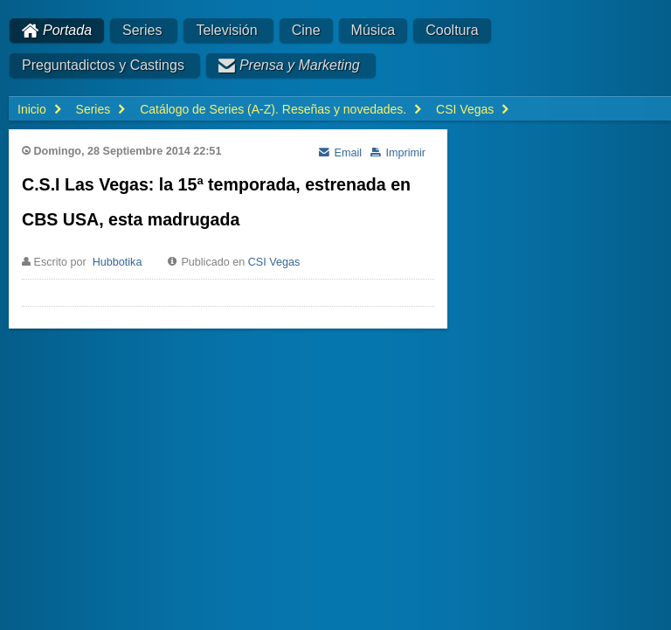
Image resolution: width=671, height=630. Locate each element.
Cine (306, 30)
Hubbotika (117, 262)
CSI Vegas (274, 262)
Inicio (31, 109)
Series (142, 30)
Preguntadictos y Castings (103, 65)
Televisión (226, 30)
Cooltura (451, 30)
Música (373, 30)
